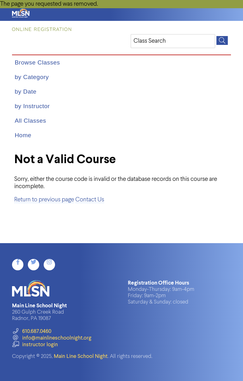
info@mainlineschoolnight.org (51, 338)
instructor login (35, 344)
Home (23, 135)
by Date (25, 91)
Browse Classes (37, 62)
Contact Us (89, 200)
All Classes (30, 120)
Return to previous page (44, 200)
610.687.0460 (31, 331)
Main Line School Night (81, 356)
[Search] (222, 40)
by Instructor (32, 106)
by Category (32, 77)
